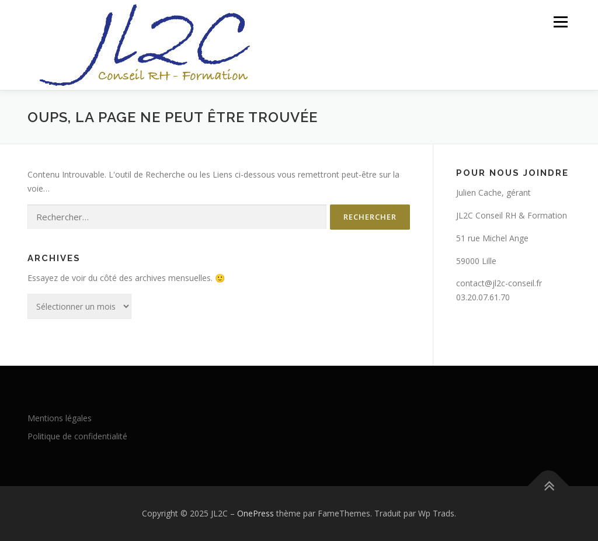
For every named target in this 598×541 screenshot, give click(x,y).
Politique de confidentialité (77, 436)
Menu (560, 21)
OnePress (255, 513)
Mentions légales (59, 418)
